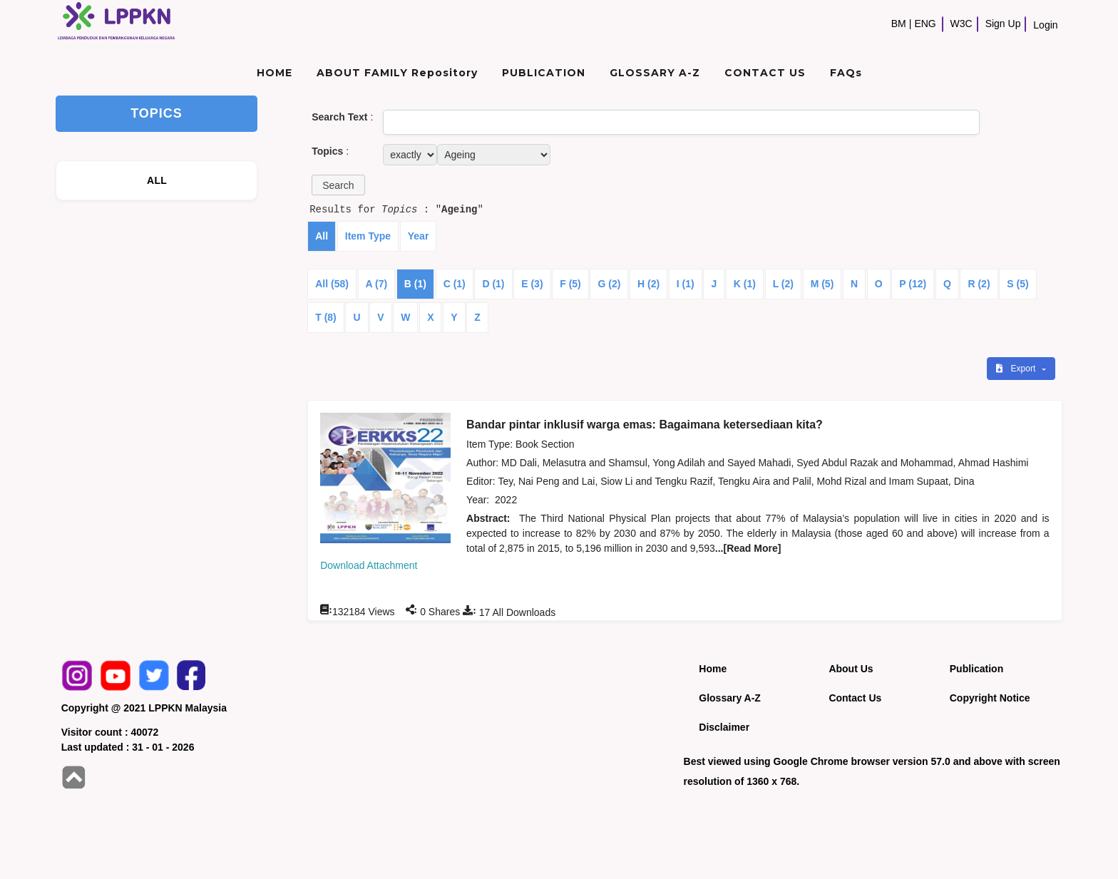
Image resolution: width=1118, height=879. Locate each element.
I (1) (685, 283)
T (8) (326, 317)
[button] (338, 185)
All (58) (332, 283)
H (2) (648, 283)
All (321, 236)
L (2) (783, 283)
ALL (157, 180)
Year (418, 236)
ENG (924, 23)
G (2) (609, 283)
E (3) (532, 283)
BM (898, 23)
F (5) (570, 283)
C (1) (454, 283)
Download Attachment (368, 565)
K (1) (745, 283)
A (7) (377, 283)
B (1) (415, 283)
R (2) (979, 283)
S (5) (1017, 283)
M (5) (822, 283)
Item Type (368, 236)
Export (1016, 369)
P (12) (912, 283)
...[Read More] (748, 548)
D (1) (493, 283)
